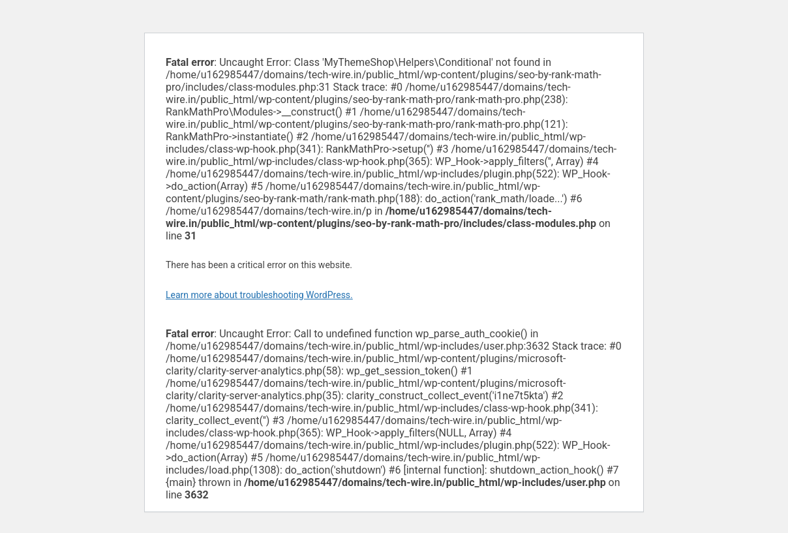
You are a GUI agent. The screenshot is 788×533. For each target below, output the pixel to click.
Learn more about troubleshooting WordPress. (259, 295)
